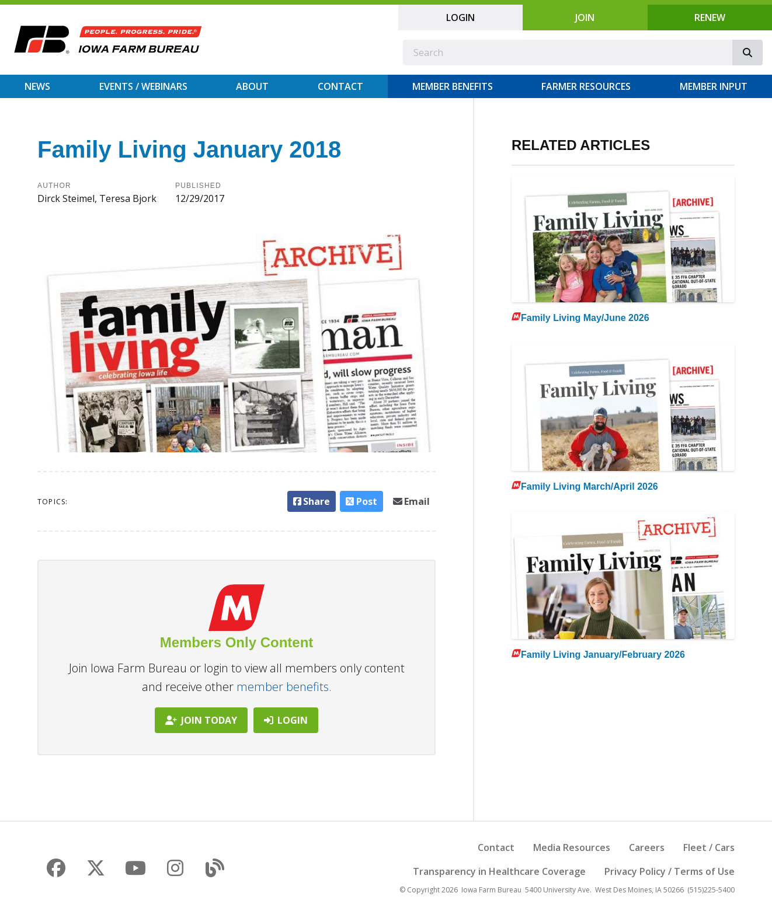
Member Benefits (452, 86)
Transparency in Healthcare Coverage (499, 871)
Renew (709, 17)
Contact (340, 86)
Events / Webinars (143, 86)
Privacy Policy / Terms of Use (669, 871)
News (37, 86)
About (252, 86)
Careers (647, 847)
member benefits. (284, 687)
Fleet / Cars (709, 847)
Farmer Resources (586, 86)
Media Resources (571, 847)
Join (584, 17)
